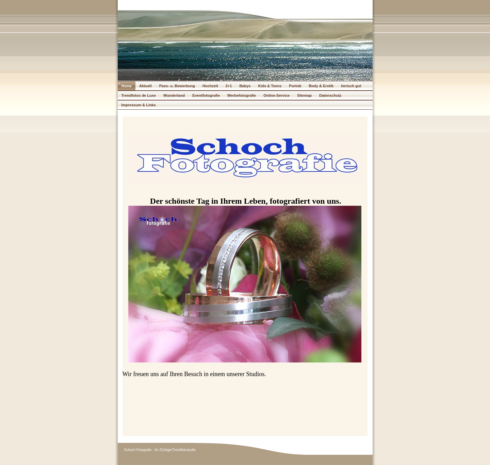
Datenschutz (330, 95)
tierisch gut (351, 86)
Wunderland (174, 95)
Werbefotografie (241, 95)
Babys (244, 86)
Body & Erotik (321, 86)
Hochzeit (210, 86)
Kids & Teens (269, 86)
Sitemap (304, 95)
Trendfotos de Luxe (138, 95)
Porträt (295, 86)
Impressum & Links (138, 105)
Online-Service (276, 95)
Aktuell (145, 86)
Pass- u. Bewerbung (177, 86)
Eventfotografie (206, 95)
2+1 (229, 86)
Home (126, 86)
